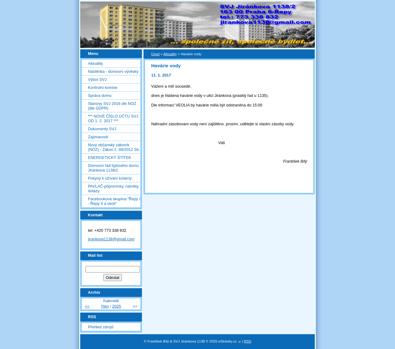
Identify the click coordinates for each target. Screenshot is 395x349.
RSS (247, 341)
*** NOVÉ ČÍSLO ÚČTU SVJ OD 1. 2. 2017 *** (113, 118)
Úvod (155, 54)
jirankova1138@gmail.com (111, 239)
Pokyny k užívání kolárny (110, 178)
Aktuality (95, 63)
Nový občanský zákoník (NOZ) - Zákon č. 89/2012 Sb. (114, 147)
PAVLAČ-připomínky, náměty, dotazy (113, 188)
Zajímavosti (98, 137)
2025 (116, 306)
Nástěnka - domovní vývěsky (113, 71)
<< (87, 306)
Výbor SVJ (97, 79)
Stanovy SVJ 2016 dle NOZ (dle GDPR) (112, 105)
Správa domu (99, 95)
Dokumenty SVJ (102, 129)
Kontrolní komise (102, 87)
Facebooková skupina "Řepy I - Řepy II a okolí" (114, 201)
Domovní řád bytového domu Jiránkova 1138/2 (113, 167)
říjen (105, 306)
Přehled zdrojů (101, 327)
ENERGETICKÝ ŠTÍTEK (109, 157)
